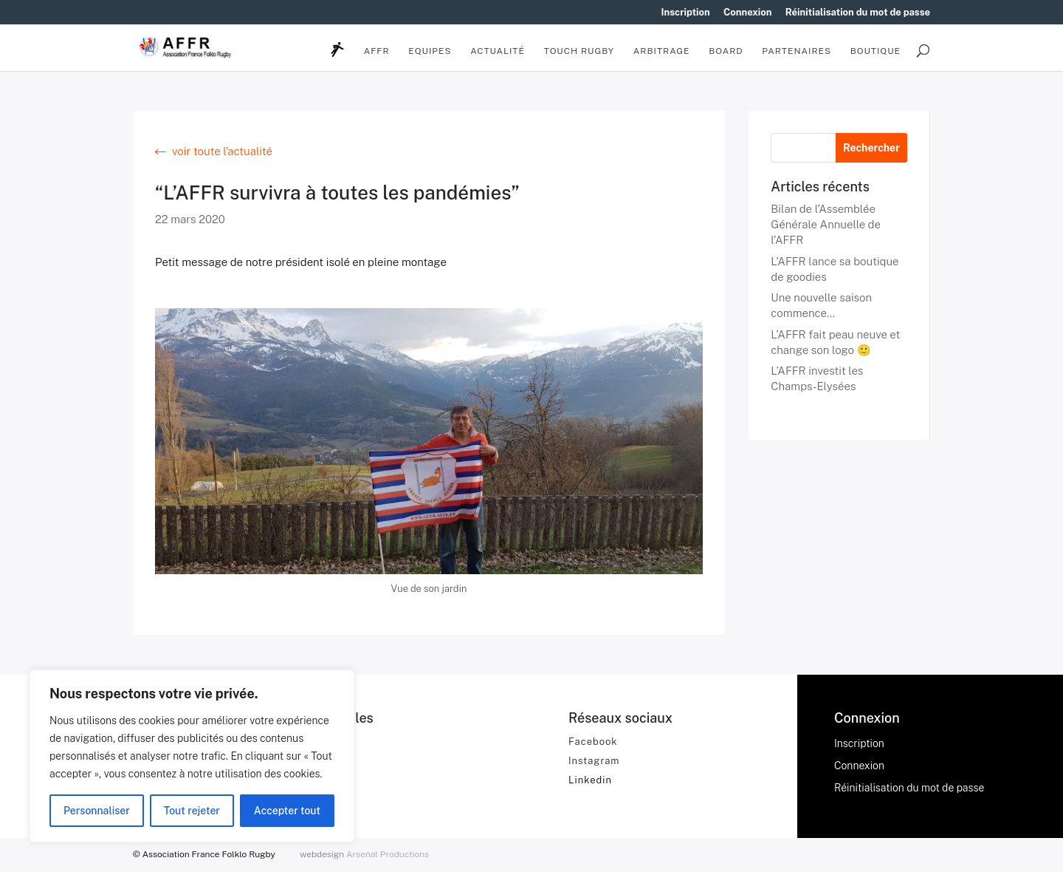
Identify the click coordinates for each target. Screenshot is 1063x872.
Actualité (497, 51)
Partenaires (796, 51)
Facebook (593, 741)
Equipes (429, 51)
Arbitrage (661, 51)
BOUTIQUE (875, 51)
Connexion (747, 12)
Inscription (685, 12)
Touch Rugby (579, 51)
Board (726, 51)
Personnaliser (96, 811)
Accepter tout (287, 811)
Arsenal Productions (387, 854)
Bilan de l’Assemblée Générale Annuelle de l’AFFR (826, 224)
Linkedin (590, 780)
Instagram (593, 760)
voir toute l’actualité (222, 151)
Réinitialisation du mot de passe (857, 12)
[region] (192, 756)
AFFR (377, 51)
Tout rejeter (192, 811)
